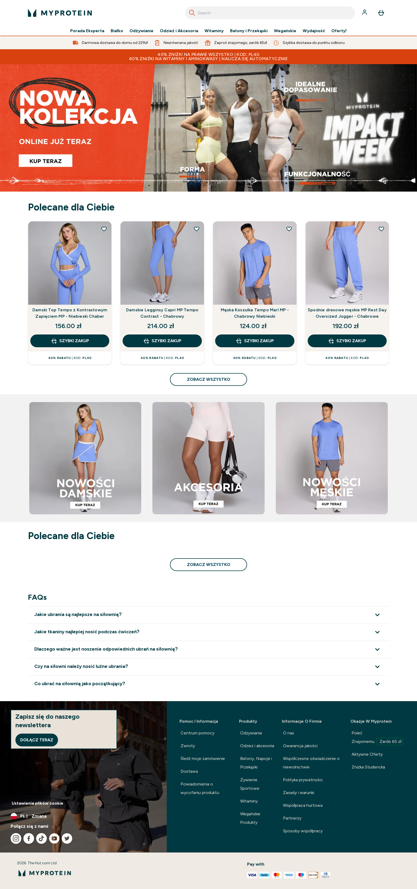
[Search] (192, 12)
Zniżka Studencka (368, 767)
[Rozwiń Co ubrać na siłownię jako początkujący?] (208, 684)
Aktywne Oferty (367, 754)
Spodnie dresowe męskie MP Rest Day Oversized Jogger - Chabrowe (347, 313)
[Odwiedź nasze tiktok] (41, 838)
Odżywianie (141, 31)
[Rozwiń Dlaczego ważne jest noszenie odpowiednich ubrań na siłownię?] (208, 649)
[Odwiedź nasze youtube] (54, 838)
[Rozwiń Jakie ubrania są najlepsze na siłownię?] (208, 614)
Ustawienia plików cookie (37, 803)
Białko (117, 31)
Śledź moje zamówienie (203, 758)
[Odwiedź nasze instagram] (16, 838)
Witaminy (214, 31)
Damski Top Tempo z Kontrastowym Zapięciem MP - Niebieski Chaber (69, 313)
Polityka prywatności (303, 779)
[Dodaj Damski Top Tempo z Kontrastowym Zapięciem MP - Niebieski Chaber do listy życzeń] (104, 229)
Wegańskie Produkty (250, 818)
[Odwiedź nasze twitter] (67, 838)
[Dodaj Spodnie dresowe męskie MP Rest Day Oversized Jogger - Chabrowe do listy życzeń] (381, 229)
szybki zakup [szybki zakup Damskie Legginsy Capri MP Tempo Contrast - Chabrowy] (162, 341)
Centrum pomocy (197, 732)
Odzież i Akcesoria (179, 31)
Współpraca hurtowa (303, 805)
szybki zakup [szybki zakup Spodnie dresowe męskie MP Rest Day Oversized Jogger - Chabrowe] (347, 341)
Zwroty (188, 745)
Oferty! (339, 31)
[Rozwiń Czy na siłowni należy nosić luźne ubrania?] (208, 666)
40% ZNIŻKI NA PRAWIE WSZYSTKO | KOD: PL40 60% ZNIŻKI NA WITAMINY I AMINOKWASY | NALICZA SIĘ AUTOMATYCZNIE (208, 56)
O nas (288, 732)
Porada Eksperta (87, 31)
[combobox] (270, 12)
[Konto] (365, 12)
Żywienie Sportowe (249, 784)
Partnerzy (292, 818)
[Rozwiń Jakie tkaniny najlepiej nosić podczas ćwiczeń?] (208, 632)
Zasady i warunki (298, 792)
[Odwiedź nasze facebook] (28, 838)
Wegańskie (285, 31)
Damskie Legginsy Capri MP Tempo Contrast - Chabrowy (162, 313)
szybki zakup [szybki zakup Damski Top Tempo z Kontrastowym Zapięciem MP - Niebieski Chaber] (70, 341)
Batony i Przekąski (249, 31)
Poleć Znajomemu (377, 737)
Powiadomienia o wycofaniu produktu (200, 788)
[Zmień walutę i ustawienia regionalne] (83, 816)
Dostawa (189, 771)
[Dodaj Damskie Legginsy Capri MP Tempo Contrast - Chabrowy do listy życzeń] (196, 229)
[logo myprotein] (60, 13)
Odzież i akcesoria (257, 745)
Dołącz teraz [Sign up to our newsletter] (36, 739)
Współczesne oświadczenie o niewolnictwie (311, 763)
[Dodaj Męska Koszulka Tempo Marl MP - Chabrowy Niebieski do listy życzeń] (289, 229)
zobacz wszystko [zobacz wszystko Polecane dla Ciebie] (208, 379)
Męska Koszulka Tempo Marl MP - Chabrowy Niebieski (255, 313)
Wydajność (314, 31)
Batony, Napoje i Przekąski (256, 763)
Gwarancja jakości (300, 745)
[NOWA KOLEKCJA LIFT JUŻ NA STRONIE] (208, 128)
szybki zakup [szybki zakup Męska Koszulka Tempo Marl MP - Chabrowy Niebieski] (255, 341)
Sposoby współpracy (303, 830)
